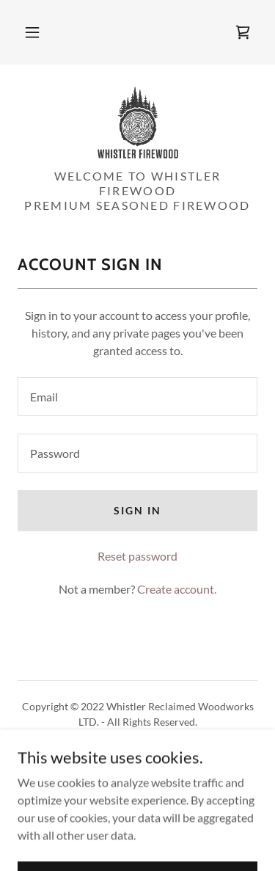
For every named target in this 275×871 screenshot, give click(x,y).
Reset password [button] (137, 556)
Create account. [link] (176, 589)
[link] (242, 32)
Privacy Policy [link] (137, 756)
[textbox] (137, 396)
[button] (32, 32)
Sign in (137, 510)
